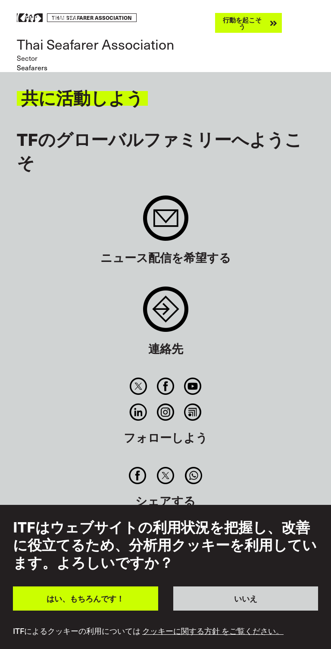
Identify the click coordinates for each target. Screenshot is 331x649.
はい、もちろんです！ (85, 598)
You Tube (193, 386)
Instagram (165, 412)
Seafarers (32, 67)
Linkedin (138, 412)
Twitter (138, 386)
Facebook (165, 386)
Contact (165, 313)
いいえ (245, 598)
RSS (193, 412)
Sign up (165, 222)
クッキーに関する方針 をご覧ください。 (213, 631)
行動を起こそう (242, 23)
